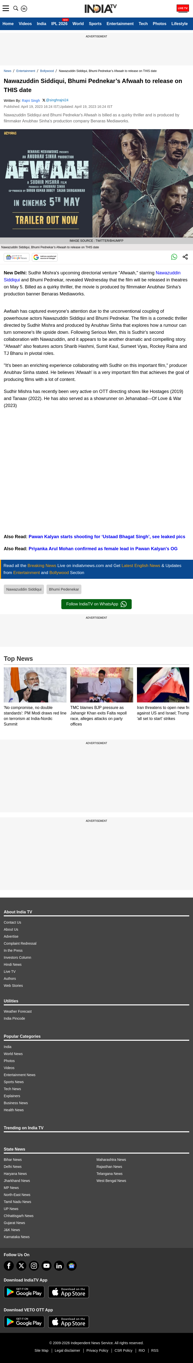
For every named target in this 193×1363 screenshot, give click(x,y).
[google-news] (72, 1266)
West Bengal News (111, 1181)
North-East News (17, 1195)
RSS (155, 1350)
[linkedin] (59, 1266)
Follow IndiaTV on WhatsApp (96, 604)
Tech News (12, 1089)
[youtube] (46, 1266)
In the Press (13, 950)
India (41, 24)
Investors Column (17, 957)
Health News (14, 1110)
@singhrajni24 (57, 100)
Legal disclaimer (67, 1350)
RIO (142, 1350)
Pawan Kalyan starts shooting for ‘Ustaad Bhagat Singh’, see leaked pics (107, 536)
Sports (95, 24)
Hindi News (13, 965)
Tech (143, 24)
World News (13, 1054)
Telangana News (109, 1174)
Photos (159, 24)
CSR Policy (123, 1350)
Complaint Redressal (20, 943)
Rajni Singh (31, 101)
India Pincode (14, 1018)
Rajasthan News (109, 1167)
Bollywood (47, 71)
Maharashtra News (111, 1160)
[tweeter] (21, 1266)
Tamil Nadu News (17, 1202)
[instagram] (34, 1266)
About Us (11, 929)
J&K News (12, 1230)
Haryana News (15, 1174)
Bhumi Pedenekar (64, 589)
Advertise (11, 936)
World (78, 24)
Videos (25, 24)
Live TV (10, 972)
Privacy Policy (97, 1350)
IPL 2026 (59, 24)
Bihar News (13, 1160)
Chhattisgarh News (18, 1216)
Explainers (12, 1096)
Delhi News (13, 1167)
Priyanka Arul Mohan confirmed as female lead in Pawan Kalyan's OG (103, 548)
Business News (16, 1103)
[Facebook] (9, 1266)
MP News (11, 1188)
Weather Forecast (18, 1011)
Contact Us (12, 922)
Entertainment (120, 24)
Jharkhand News (17, 1181)
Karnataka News (17, 1237)
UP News (11, 1209)
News (7, 71)
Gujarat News (14, 1223)
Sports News (14, 1082)
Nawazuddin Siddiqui (23, 589)
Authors (10, 979)
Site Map (41, 1350)
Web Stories (13, 986)
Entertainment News (19, 1075)
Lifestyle (179, 24)
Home (8, 24)
